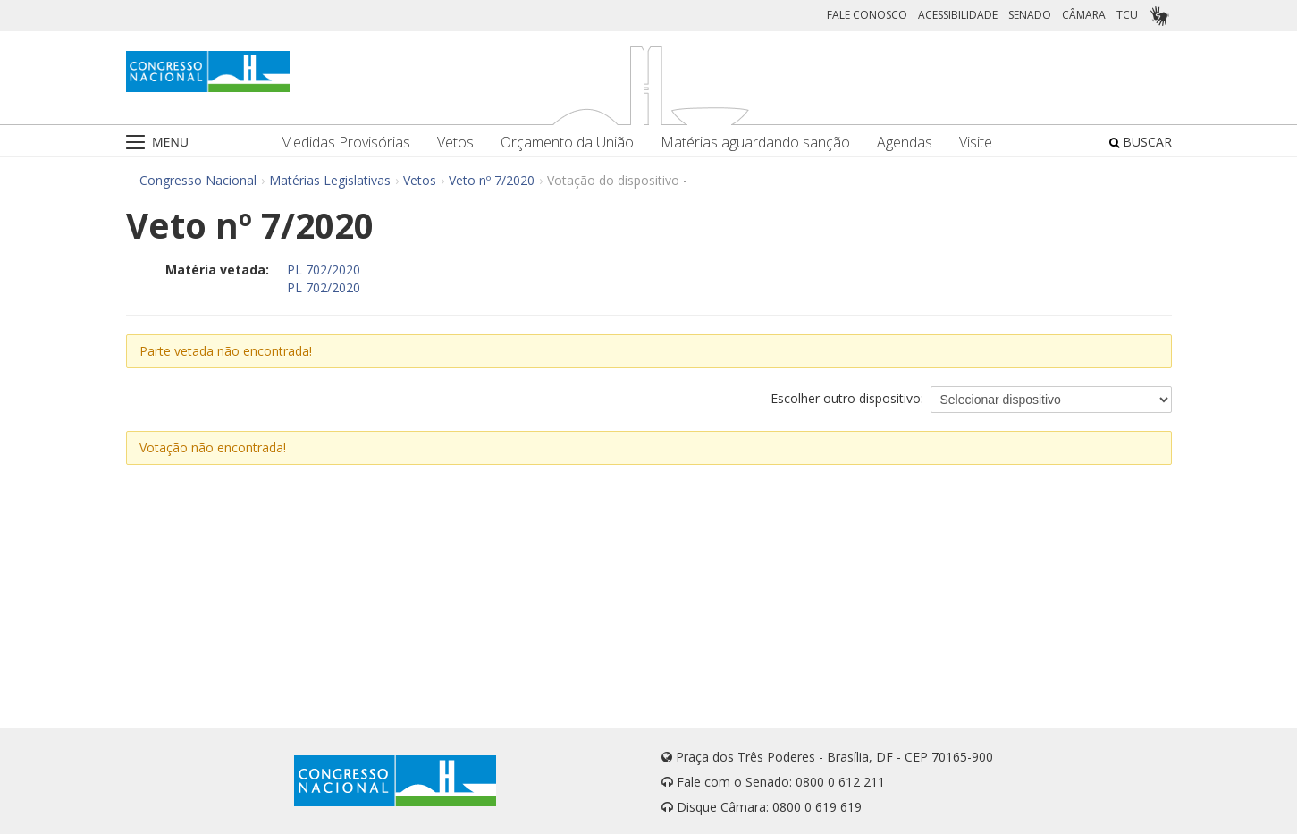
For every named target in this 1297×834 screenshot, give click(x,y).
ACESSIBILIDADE (958, 14)
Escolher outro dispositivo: (847, 398)
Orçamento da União (567, 142)
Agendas (904, 142)
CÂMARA (1084, 14)
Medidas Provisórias (345, 142)
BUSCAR (1140, 141)
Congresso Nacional (198, 180)
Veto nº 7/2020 (492, 180)
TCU (1127, 14)
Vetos (455, 142)
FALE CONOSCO (867, 14)
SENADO (1029, 14)
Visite (975, 142)
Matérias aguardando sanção (755, 142)
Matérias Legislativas (330, 180)
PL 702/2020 (323, 269)
